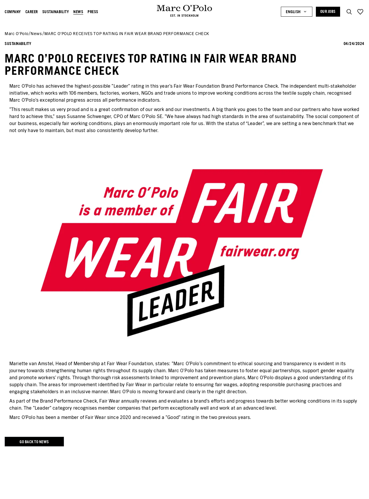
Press (93, 12)
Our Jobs (328, 11)
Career (31, 12)
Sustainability (55, 12)
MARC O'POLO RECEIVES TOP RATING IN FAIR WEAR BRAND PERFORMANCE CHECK (126, 33)
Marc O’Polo (16, 33)
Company (13, 12)
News (78, 12)
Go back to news (34, 442)
